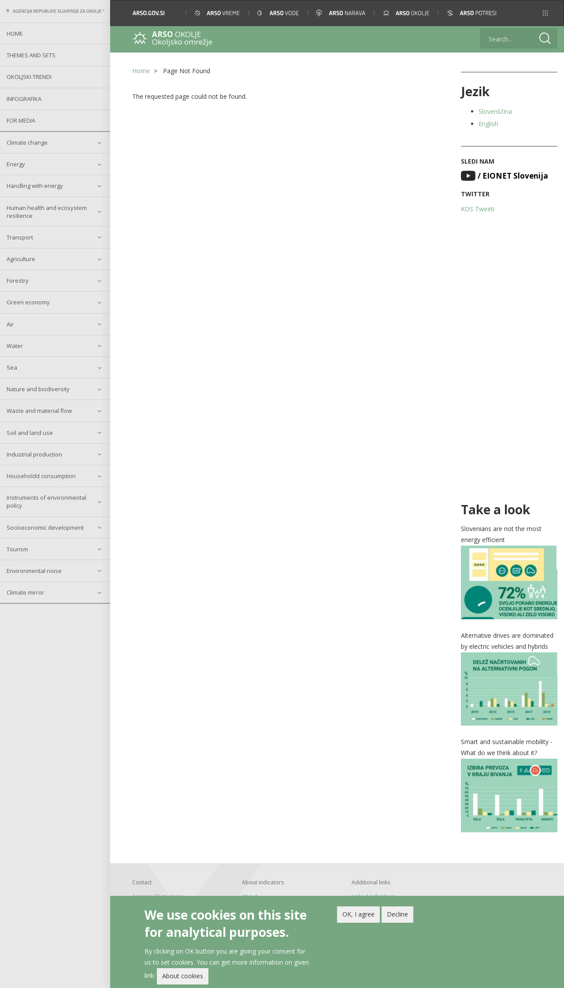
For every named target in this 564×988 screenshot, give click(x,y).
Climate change (27, 142)
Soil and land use (30, 433)
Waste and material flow (39, 411)
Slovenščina (495, 111)
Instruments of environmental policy (46, 501)
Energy (16, 164)
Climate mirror (25, 592)
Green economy (28, 302)
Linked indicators (373, 896)
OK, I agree (358, 916)
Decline (397, 916)
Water (15, 346)
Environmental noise (34, 571)
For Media (21, 120)
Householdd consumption (41, 476)
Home (15, 33)
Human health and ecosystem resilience (47, 212)
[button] (545, 13)
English (488, 124)
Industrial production (34, 454)
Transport (20, 237)
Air (10, 324)
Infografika (24, 99)
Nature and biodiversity (38, 389)
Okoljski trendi (29, 77)
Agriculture (21, 259)
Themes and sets (31, 55)
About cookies (182, 977)
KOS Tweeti (477, 209)
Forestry (18, 280)
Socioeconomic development (45, 527)
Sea (12, 367)
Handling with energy (35, 186)
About (249, 896)
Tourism (17, 549)
